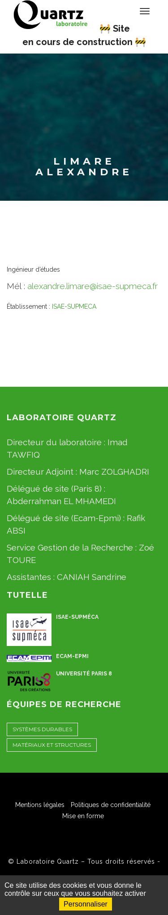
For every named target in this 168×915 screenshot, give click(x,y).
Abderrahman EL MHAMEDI (61, 501)
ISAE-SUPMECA (74, 306)
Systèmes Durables (42, 729)
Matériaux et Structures (52, 744)
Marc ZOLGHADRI (114, 471)
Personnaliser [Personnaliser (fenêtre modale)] (86, 904)
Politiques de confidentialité (111, 804)
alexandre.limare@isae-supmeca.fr (92, 286)
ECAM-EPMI (72, 656)
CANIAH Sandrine (91, 577)
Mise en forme (83, 816)
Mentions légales (40, 804)
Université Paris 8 (84, 674)
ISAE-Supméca (77, 617)
